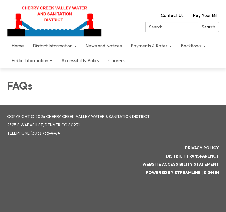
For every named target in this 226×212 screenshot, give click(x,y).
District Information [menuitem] (52, 46)
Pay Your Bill (205, 15)
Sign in (211, 172)
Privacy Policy (202, 147)
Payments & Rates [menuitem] (149, 46)
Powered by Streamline (173, 172)
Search (208, 26)
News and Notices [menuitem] (103, 46)
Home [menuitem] (17, 46)
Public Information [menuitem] (29, 60)
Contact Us (172, 15)
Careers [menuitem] (116, 60)
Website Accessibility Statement (180, 164)
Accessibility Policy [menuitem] (80, 60)
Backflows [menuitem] (191, 46)
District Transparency (192, 156)
